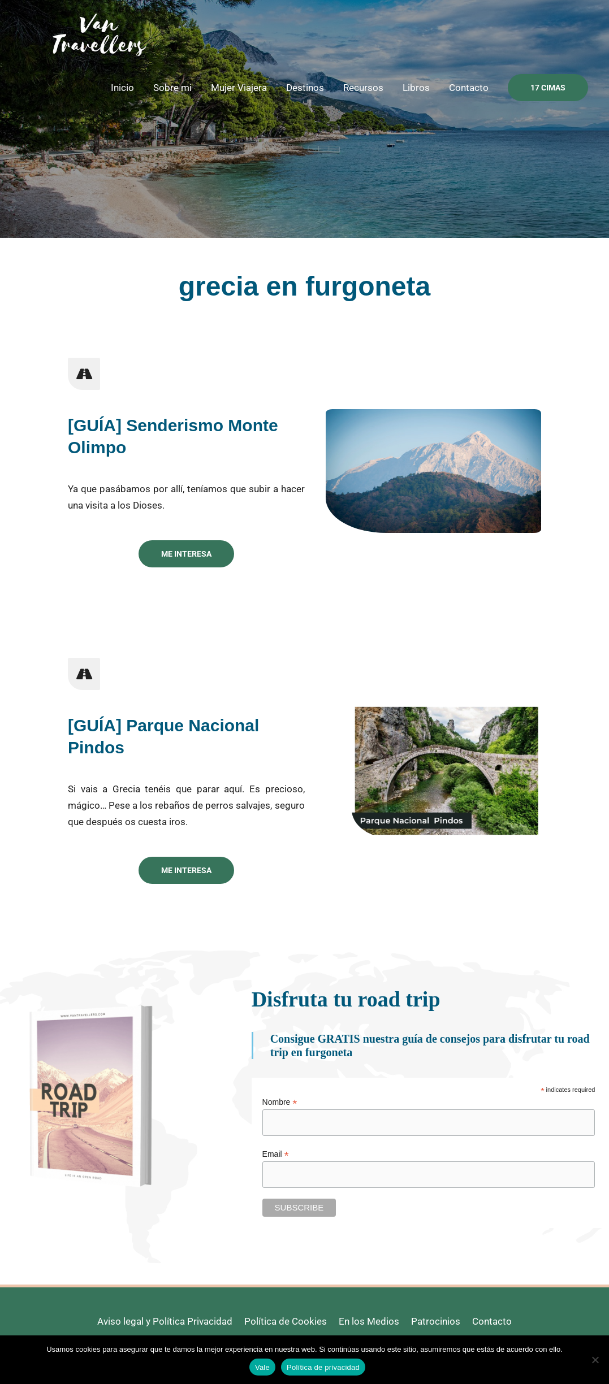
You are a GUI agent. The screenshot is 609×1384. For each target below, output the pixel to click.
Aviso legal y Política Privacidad (164, 1321)
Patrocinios (435, 1321)
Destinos (305, 87)
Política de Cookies (285, 1321)
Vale (262, 1367)
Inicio (122, 87)
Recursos (363, 87)
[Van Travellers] (98, 33)
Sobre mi (172, 87)
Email (275, 1154)
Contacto (469, 87)
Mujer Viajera (239, 87)
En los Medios (369, 1321)
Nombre (279, 1102)
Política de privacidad (323, 1367)
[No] (595, 1359)
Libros (416, 87)
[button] (548, 87)
